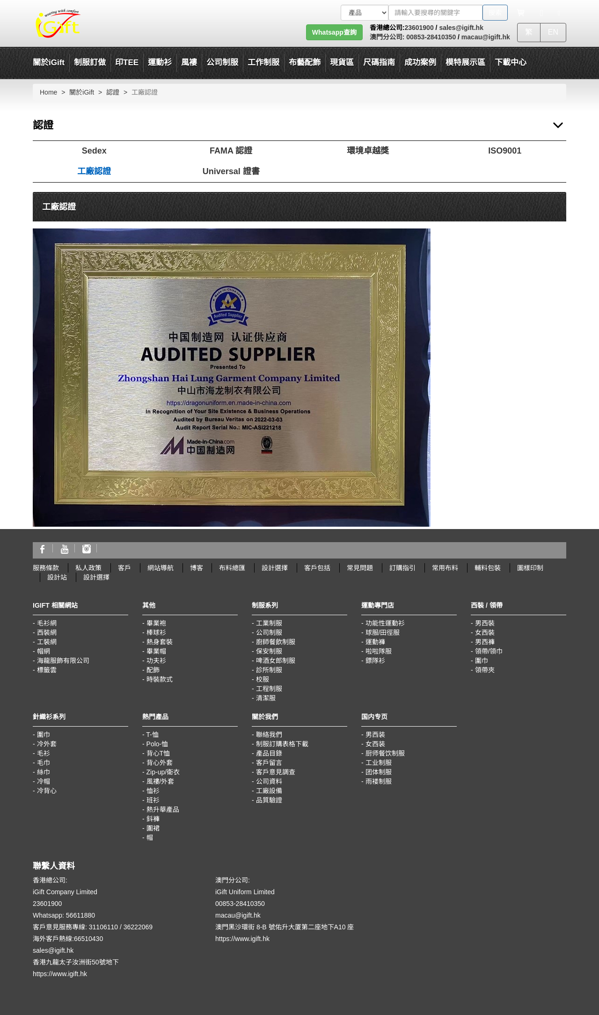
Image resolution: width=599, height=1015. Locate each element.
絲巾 (43, 772)
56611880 (80, 915)
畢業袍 (156, 623)
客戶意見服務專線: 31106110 (75, 927)
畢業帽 (156, 651)
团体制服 (378, 772)
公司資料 (269, 781)
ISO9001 (504, 150)
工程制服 (269, 688)
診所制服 (269, 670)
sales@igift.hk (461, 27)
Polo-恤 (157, 744)
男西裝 (485, 623)
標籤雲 (47, 670)
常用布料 (445, 568)
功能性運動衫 (385, 623)
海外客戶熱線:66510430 (68, 938)
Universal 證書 (231, 171)
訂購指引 (402, 568)
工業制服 (269, 623)
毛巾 (43, 762)
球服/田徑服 (382, 632)
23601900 (418, 27)
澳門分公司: (387, 37)
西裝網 (47, 632)
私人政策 (88, 568)
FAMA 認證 (231, 150)
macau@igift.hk (485, 37)
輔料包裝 (488, 568)
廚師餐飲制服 (275, 642)
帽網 (43, 651)
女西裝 (485, 632)
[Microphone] (541, 13)
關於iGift (49, 62)
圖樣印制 (530, 568)
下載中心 (510, 62)
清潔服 (266, 698)
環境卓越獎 (368, 150)
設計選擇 (275, 568)
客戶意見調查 (275, 772)
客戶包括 (317, 568)
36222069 (138, 927)
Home (48, 92)
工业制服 (378, 762)
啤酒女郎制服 (275, 660)
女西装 (375, 744)
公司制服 (269, 632)
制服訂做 (90, 62)
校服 (262, 679)
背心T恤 (158, 753)
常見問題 (360, 568)
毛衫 (43, 753)
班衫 (153, 800)
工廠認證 (94, 171)
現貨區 (342, 62)
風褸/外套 (160, 781)
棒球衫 (156, 632)
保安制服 (269, 651)
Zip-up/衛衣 (163, 772)
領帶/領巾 (489, 651)
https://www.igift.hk (60, 974)
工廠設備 (269, 790)
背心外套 (159, 762)
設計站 (57, 577)
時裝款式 (159, 679)
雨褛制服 (378, 781)
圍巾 (481, 660)
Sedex (94, 150)
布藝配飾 (305, 62)
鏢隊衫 (375, 660)
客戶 (124, 568)
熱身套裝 (159, 642)
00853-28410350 (430, 37)
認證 (112, 92)
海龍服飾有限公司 (63, 660)
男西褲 (485, 642)
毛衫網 (47, 623)
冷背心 (47, 790)
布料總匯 (232, 568)
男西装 (375, 734)
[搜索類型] (364, 13)
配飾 (153, 670)
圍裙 (153, 828)
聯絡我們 (269, 734)
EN (553, 32)
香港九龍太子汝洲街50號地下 (76, 962)
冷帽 (43, 781)
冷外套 (47, 744)
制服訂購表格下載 (282, 744)
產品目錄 (269, 753)
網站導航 (160, 568)
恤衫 (153, 790)
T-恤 (152, 734)
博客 (196, 568)
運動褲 (375, 642)
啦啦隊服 (378, 651)
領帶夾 (485, 670)
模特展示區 (465, 62)
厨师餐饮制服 (385, 753)
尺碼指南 (379, 62)
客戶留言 (269, 762)
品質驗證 (269, 800)
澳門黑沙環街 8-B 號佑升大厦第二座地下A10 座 (284, 927)
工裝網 (47, 642)
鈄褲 (153, 819)
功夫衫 (156, 660)
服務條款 (46, 568)
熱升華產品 (162, 809)
